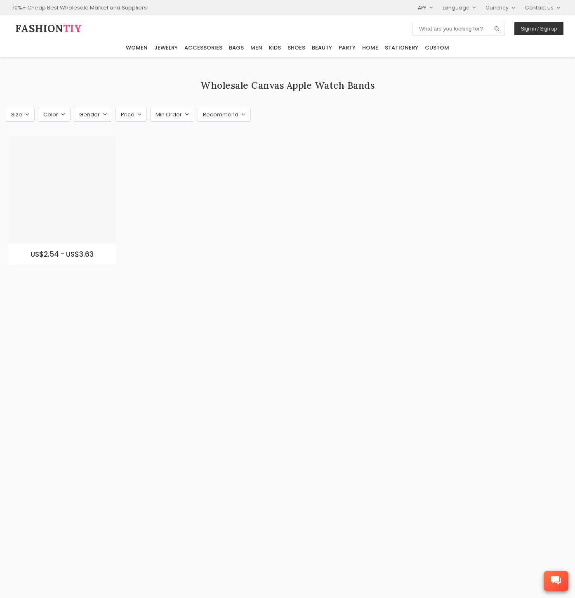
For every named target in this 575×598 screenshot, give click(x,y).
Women (137, 48)
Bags (236, 48)
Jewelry (166, 48)
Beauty (322, 48)
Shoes (296, 48)
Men (256, 48)
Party (347, 48)
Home (370, 48)
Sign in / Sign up (539, 29)
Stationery (401, 48)
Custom (437, 48)
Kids (275, 48)
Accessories (203, 48)
